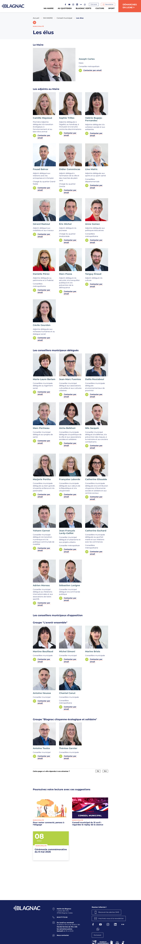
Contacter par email (92, 70)
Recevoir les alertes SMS (108, 912)
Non (105, 771)
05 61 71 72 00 (62, 917)
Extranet (94, 4)
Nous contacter (63, 935)
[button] (34, 22)
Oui (98, 771)
